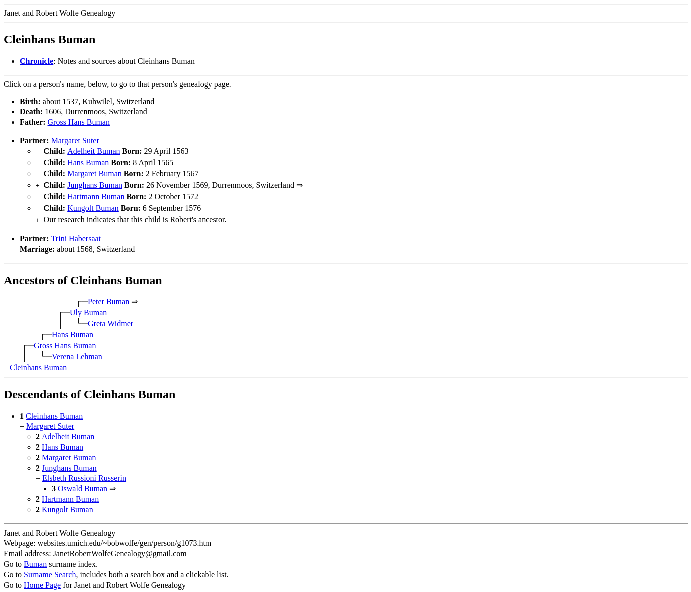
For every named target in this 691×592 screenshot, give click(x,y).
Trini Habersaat (76, 231)
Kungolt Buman (93, 203)
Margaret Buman (94, 171)
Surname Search (50, 567)
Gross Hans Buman (79, 122)
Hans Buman (88, 161)
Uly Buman (88, 305)
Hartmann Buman (95, 192)
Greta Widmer (110, 316)
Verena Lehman (77, 349)
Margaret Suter (75, 140)
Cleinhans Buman (38, 360)
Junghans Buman (94, 182)
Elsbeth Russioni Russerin (84, 471)
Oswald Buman (82, 481)
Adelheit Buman (93, 151)
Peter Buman (108, 295)
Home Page (42, 578)
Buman (35, 557)
